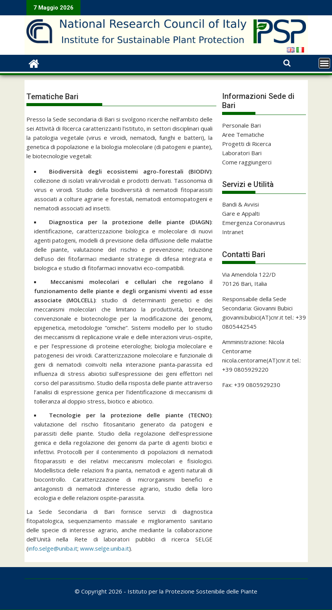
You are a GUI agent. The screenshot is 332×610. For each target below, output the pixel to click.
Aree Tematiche (243, 134)
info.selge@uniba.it (52, 548)
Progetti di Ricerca (246, 144)
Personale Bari (241, 125)
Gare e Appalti (241, 213)
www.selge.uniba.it (104, 548)
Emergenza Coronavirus (253, 222)
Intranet (233, 232)
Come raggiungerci (246, 162)
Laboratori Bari (242, 153)
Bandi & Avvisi (240, 204)
